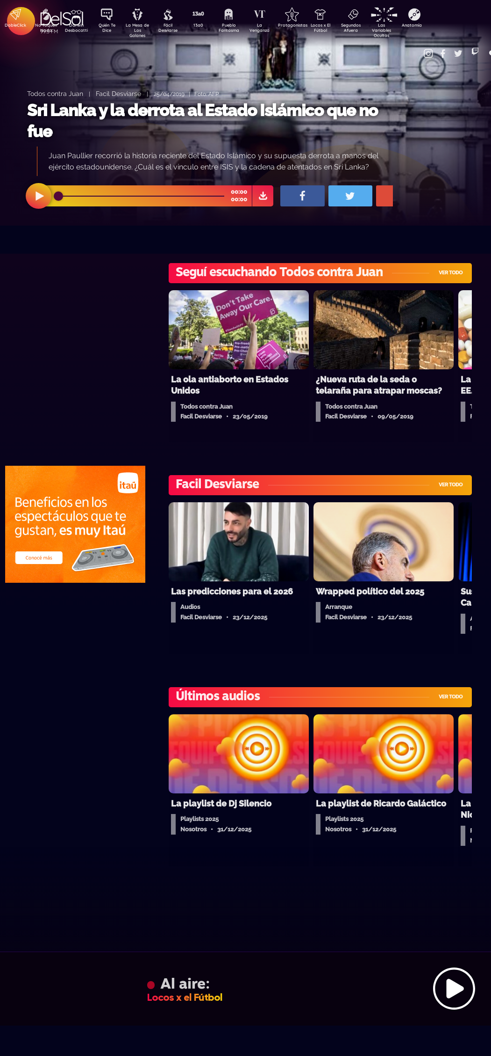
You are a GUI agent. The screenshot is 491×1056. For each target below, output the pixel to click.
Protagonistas (306, 26)
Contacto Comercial (419, 48)
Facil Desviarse (118, 93)
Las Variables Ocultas (404, 30)
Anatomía (437, 26)
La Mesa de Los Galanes (143, 30)
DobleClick (12, 26)
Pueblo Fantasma (241, 29)
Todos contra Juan (55, 93)
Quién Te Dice (110, 29)
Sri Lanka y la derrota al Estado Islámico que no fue (202, 121)
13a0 (208, 26)
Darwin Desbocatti (77, 29)
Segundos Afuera (372, 29)
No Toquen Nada (45, 29)
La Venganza (274, 29)
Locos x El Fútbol (339, 29)
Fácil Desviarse (175, 29)
